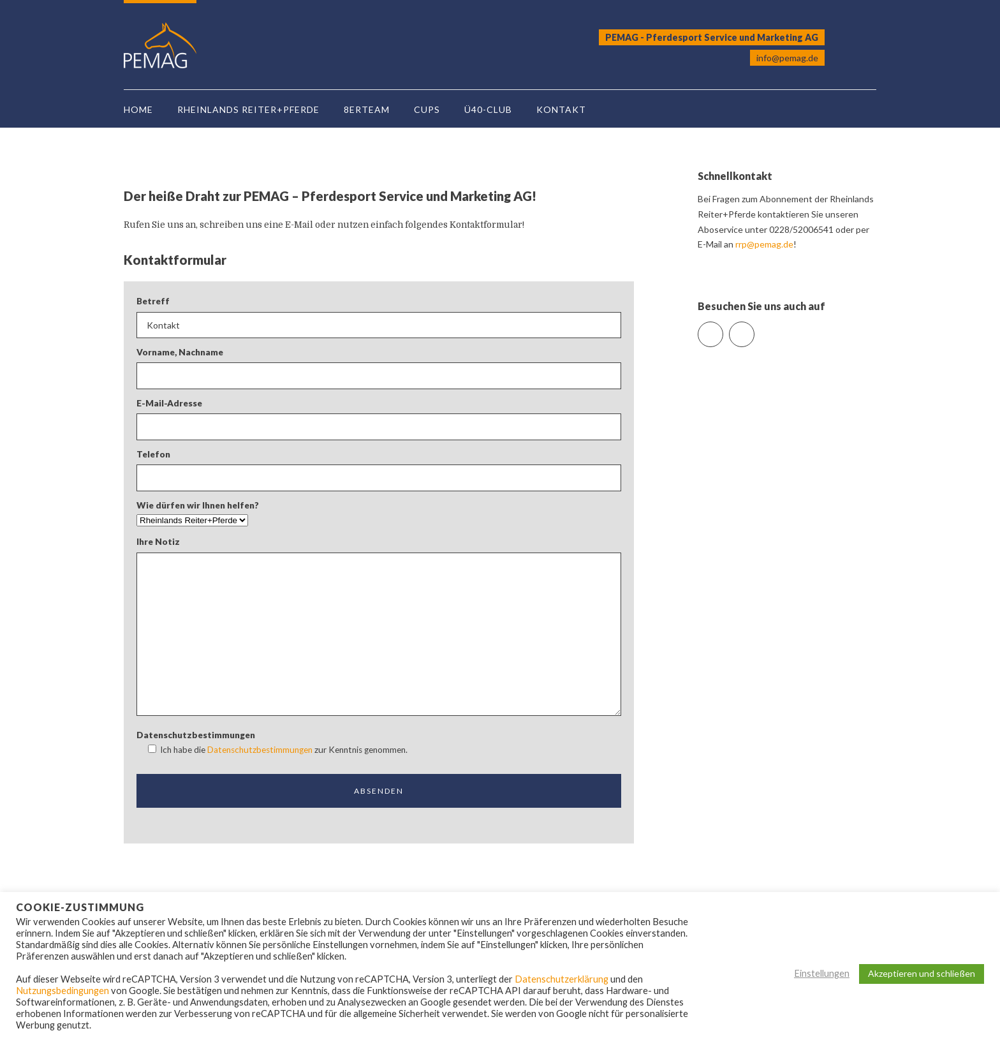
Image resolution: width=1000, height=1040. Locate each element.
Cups (427, 109)
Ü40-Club (488, 109)
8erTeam (367, 109)
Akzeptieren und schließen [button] (921, 973)
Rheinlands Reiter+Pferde (248, 109)
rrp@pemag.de (764, 244)
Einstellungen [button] (821, 973)
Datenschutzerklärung (561, 979)
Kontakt (561, 109)
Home (138, 109)
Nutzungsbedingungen (62, 990)
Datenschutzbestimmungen (259, 750)
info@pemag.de (787, 57)
